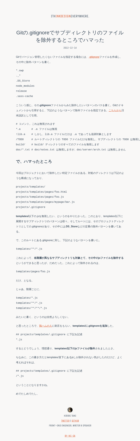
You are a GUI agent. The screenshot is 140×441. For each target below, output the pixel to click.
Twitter (65, 420)
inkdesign (63, 16)
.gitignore (94, 57)
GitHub (75, 420)
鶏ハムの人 (45, 325)
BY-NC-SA (70, 435)
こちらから (115, 110)
